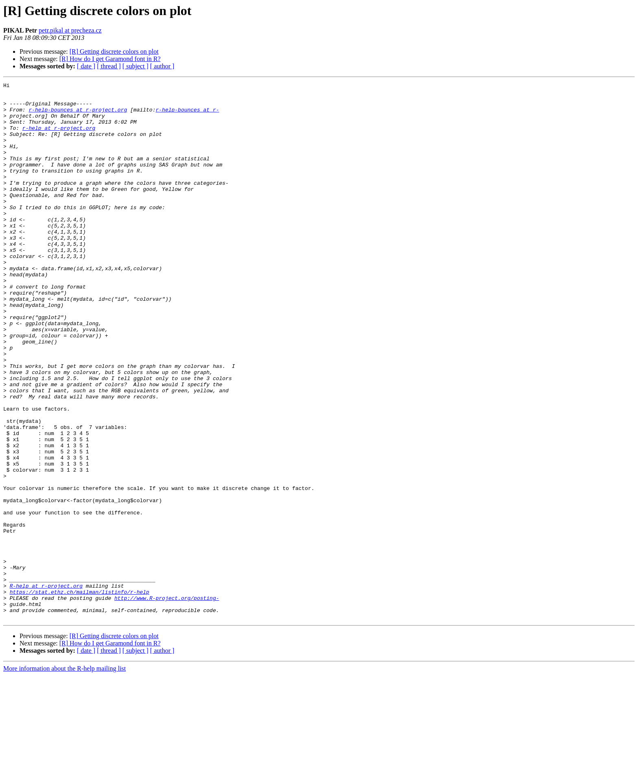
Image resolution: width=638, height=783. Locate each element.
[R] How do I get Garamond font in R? (110, 58)
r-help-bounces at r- (187, 115)
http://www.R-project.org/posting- (166, 701)
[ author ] (162, 66)
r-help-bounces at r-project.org (77, 115)
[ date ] (86, 66)
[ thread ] (109, 66)
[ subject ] (135, 66)
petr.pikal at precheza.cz (70, 30)
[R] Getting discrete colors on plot (114, 51)
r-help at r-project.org (58, 137)
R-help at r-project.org (46, 687)
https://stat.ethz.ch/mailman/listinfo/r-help (79, 694)
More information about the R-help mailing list (64, 775)
